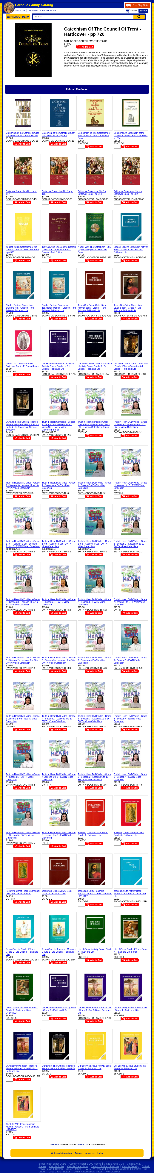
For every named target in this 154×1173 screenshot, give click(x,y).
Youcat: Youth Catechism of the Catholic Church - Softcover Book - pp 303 (22, 250)
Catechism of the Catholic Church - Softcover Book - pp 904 (58, 134)
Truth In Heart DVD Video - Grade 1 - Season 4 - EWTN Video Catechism (59, 485)
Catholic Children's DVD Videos (85, 1164)
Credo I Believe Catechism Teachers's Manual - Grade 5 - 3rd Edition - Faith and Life (59, 308)
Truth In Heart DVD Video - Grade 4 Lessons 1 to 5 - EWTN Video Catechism (59, 777)
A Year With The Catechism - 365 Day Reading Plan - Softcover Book (94, 250)
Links (100, 1153)
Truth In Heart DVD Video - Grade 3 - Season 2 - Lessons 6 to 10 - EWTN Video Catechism (23, 660)
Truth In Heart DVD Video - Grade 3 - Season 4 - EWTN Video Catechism (94, 660)
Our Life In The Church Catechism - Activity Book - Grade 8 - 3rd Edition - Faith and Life (95, 366)
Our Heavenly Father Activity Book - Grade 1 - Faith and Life (59, 1009)
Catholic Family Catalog (34, 5)
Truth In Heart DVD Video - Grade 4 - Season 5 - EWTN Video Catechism (23, 777)
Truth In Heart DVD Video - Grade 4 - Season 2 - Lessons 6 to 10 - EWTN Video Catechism (59, 719)
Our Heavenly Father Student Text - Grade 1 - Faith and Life (130, 1009)
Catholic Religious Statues (68, 1169)
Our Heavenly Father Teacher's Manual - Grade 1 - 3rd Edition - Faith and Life (22, 1068)
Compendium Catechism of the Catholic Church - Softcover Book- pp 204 (130, 136)
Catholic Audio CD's (114, 1164)
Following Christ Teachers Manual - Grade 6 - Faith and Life (23, 892)
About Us (90, 1153)
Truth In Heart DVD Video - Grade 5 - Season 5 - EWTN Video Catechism (23, 835)
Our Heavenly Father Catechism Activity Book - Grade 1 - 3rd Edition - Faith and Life (58, 366)
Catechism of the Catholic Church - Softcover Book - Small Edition (22, 134)
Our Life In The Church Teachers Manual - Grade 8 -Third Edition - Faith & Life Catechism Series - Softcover (22, 426)
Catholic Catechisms (77, 1166)
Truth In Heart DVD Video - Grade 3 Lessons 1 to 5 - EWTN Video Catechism (23, 719)
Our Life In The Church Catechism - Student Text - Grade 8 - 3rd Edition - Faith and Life (131, 366)
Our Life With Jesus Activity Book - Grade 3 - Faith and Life (95, 1067)
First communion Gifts (118, 1169)
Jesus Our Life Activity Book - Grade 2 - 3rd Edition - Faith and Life (130, 894)
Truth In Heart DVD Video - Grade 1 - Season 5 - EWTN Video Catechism (94, 485)
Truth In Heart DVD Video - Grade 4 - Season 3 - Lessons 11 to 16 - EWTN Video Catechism (94, 719)
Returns (79, 1153)
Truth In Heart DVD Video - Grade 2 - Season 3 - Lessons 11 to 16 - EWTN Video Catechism (23, 602)
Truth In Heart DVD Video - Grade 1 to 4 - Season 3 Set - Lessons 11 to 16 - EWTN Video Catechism (23, 544)
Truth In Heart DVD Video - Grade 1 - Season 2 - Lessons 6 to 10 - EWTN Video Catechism (130, 424)
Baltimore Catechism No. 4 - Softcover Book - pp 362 (128, 192)
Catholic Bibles (56, 1166)
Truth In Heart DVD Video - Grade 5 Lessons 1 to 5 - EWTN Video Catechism (59, 835)
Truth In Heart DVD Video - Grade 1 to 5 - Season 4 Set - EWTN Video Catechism (59, 544)
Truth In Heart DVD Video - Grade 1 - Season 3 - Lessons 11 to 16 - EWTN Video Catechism (23, 485)
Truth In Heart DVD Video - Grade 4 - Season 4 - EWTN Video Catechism (130, 719)
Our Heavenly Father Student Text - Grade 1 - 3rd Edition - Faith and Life (95, 1010)
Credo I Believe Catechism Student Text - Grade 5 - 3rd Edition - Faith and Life (20, 308)
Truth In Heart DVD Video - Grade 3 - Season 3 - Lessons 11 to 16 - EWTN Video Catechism (59, 660)
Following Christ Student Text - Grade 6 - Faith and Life (129, 833)
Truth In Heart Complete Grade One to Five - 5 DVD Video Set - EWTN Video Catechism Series (94, 424)
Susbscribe (20, 10)
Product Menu (18, 17)
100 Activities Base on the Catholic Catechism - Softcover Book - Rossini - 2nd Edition (59, 250)
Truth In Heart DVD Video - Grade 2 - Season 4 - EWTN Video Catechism (59, 602)
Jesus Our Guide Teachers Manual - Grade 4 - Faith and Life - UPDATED (95, 894)
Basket (143, 10)
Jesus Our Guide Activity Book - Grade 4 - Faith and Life (57, 892)
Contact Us (33, 10)
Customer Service (48, 10)
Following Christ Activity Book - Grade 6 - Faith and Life (93, 833)
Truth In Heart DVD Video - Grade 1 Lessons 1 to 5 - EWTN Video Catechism (130, 485)
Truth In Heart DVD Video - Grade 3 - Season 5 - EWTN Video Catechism (130, 660)
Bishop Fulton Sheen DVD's (52, 1164)
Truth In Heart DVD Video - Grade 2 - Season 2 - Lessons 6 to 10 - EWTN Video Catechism (130, 544)
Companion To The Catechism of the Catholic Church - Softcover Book (94, 136)
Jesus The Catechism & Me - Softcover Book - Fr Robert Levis (22, 365)
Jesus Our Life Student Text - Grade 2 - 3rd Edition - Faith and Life (22, 952)
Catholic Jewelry (130, 1166)
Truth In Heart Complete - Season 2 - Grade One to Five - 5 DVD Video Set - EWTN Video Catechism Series (59, 426)
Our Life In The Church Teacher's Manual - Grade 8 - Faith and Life (58, 1067)
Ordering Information (61, 1153)
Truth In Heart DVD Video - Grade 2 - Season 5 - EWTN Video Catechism (94, 602)
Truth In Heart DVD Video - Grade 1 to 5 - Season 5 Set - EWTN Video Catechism (94, 544)
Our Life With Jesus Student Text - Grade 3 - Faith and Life (131, 1067)
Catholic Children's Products (105, 1166)
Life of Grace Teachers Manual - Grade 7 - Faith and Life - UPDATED (22, 1010)
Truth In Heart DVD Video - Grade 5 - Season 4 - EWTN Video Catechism (130, 777)
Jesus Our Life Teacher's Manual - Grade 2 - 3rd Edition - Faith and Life (59, 952)
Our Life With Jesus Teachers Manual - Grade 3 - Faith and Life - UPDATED (23, 1127)
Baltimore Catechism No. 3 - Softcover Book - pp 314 (92, 192)
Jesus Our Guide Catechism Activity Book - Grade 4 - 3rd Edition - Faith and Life (92, 308)
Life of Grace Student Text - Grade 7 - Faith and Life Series (131, 950)
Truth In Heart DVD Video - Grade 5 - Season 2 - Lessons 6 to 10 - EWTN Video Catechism (94, 777)
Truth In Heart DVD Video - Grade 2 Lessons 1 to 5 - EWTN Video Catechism (130, 602)
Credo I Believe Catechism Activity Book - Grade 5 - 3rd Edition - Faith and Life (131, 250)
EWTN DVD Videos (94, 1169)
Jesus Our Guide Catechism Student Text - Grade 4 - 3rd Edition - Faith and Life (128, 308)
